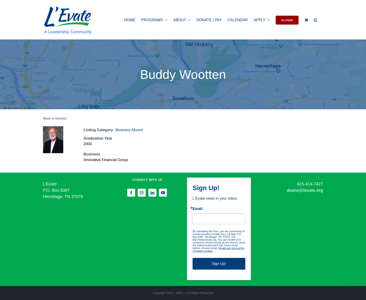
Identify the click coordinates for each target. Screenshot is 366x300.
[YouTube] (163, 193)
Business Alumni (129, 130)
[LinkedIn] (152, 193)
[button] (315, 19)
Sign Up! (219, 264)
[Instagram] (142, 193)
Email (198, 209)
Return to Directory (55, 118)
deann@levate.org (305, 190)
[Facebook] (131, 193)
